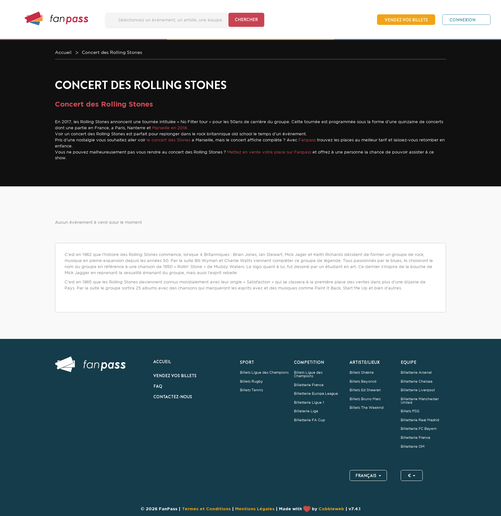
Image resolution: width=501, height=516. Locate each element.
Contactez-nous (172, 396)
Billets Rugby (251, 381)
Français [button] (368, 475)
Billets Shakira (362, 372)
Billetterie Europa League (316, 394)
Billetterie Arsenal (416, 372)
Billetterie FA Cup (309, 420)
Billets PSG (410, 411)
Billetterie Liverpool (418, 390)
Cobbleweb (331, 508)
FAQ (157, 386)
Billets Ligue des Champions (264, 372)
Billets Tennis (251, 390)
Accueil (162, 361)
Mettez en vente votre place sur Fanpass (268, 151)
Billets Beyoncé (363, 381)
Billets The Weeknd (366, 408)
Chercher (246, 19)
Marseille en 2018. (170, 127)
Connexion (462, 19)
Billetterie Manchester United (420, 401)
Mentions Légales (254, 508)
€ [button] (412, 475)
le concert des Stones (167, 139)
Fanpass (307, 139)
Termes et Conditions (206, 508)
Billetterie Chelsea (416, 381)
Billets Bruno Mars (365, 399)
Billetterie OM (413, 447)
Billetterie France (309, 385)
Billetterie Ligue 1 (309, 402)
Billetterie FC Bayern (419, 429)
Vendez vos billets (406, 19)
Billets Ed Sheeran (365, 390)
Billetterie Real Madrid (420, 420)
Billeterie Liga (306, 411)
